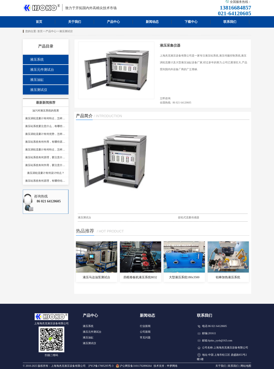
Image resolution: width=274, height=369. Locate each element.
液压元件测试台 (42, 70)
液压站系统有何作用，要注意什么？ (45, 165)
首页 (39, 22)
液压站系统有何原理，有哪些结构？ (45, 180)
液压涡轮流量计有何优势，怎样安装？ (45, 134)
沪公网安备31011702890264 (133, 365)
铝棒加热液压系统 (228, 277)
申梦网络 (172, 365)
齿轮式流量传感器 (188, 217)
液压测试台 (84, 217)
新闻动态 (152, 22)
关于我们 (74, 22)
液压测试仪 (66, 31)
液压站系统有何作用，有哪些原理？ (45, 141)
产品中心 (113, 22)
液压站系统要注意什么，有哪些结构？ (45, 126)
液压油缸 (37, 80)
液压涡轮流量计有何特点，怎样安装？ (45, 118)
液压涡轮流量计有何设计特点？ (45, 173)
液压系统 (37, 59)
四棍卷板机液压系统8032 (140, 277)
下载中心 (191, 22)
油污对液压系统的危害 (45, 110)
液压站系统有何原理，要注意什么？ (45, 157)
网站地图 (246, 365)
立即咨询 (165, 98)
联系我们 (229, 22)
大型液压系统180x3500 (184, 277)
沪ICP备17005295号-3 (100, 365)
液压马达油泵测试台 (96, 277)
